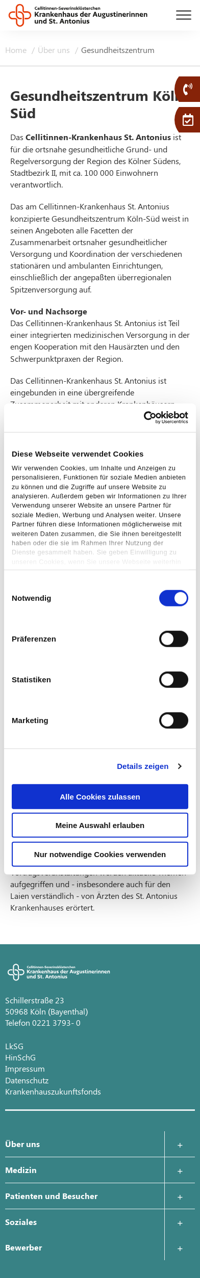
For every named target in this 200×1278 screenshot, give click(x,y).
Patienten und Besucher (51, 1195)
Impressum (25, 1068)
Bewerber (23, 1247)
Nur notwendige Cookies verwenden (100, 853)
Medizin (21, 1169)
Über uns (55, 49)
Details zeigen (142, 766)
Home (17, 49)
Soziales (21, 1221)
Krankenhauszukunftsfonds (53, 1091)
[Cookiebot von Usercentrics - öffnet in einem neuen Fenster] (143, 417)
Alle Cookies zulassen (100, 796)
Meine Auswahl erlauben (100, 825)
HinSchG (20, 1057)
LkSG (14, 1046)
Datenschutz (26, 1080)
